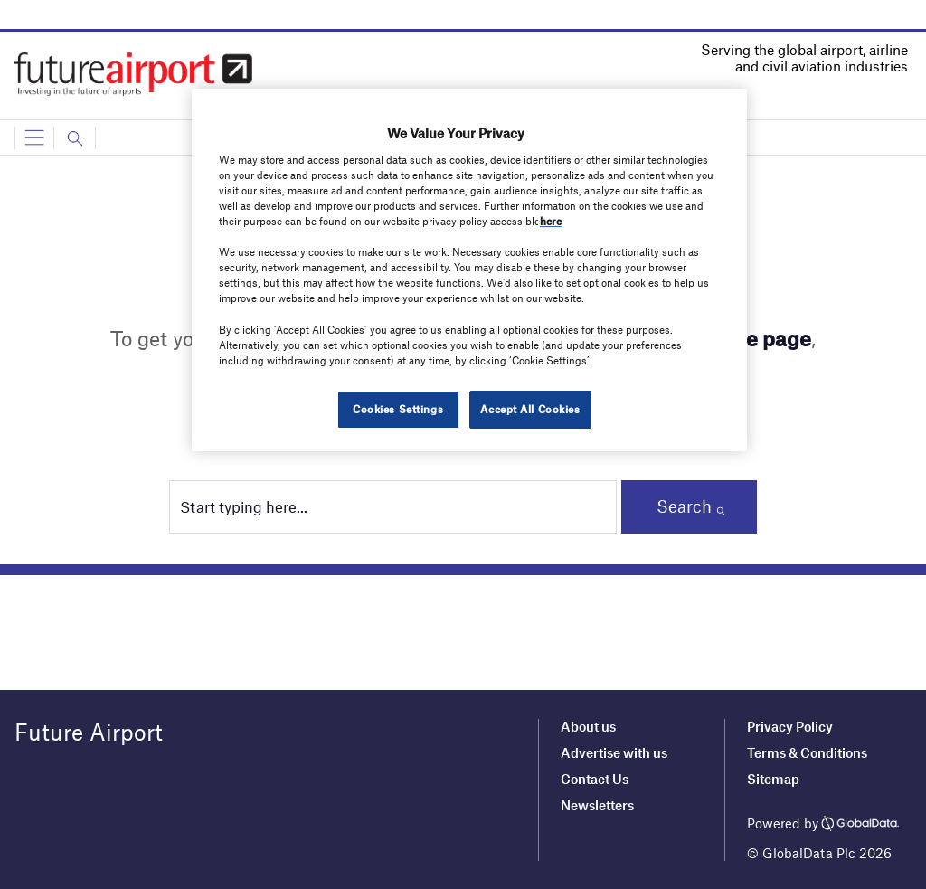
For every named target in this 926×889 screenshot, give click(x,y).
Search (684, 506)
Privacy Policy (790, 726)
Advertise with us (614, 752)
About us (588, 726)
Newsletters (597, 805)
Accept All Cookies (530, 408)
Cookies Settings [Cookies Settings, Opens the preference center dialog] (398, 408)
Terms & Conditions (807, 752)
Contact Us (594, 779)
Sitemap (773, 779)
